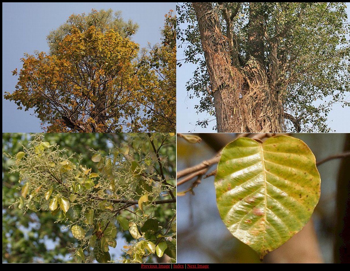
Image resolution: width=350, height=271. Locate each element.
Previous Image (155, 265)
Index (178, 265)
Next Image (198, 265)
